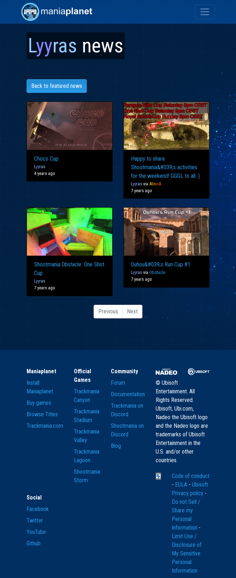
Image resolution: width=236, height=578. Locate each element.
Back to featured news (56, 85)
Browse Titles (42, 414)
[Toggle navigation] (205, 12)
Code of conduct (190, 476)
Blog (116, 445)
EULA (182, 484)
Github (34, 543)
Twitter (35, 520)
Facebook (38, 509)
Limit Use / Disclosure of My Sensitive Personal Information (187, 553)
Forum (118, 382)
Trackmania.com (45, 425)
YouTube (36, 532)
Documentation (128, 394)
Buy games (39, 402)
